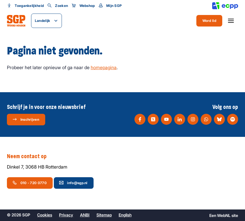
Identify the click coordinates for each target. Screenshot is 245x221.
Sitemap (104, 214)
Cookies (44, 214)
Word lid (209, 20)
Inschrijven (25, 119)
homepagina (104, 67)
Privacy (66, 214)
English (125, 214)
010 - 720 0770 (29, 182)
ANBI (85, 214)
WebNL (224, 215)
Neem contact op (29, 156)
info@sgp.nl (73, 182)
